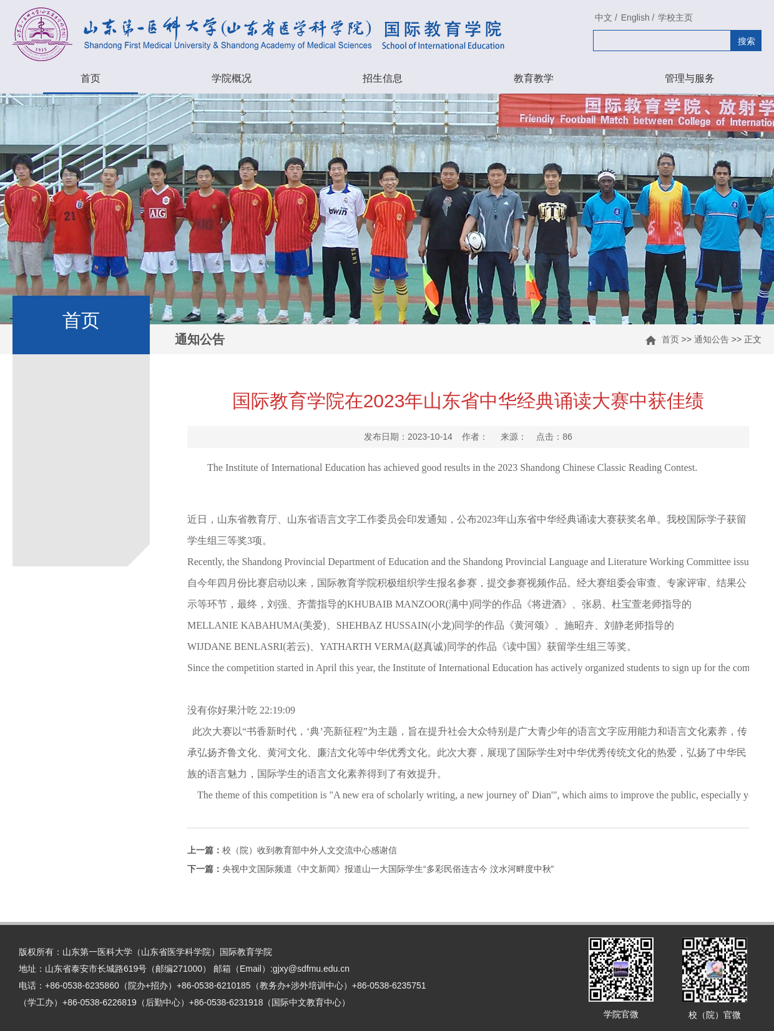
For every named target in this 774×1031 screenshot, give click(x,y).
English (635, 17)
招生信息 (383, 78)
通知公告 (711, 339)
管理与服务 (690, 78)
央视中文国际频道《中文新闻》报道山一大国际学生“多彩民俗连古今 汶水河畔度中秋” (370, 869)
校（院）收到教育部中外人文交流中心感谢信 (292, 850)
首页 (90, 78)
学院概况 (232, 78)
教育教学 (534, 78)
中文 (603, 17)
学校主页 (675, 17)
